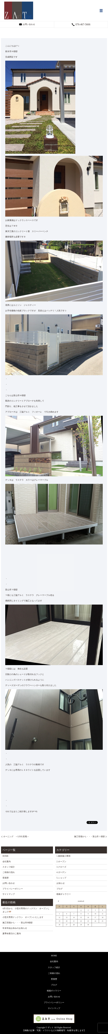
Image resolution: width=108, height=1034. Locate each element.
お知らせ (60, 883)
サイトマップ (8, 894)
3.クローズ (61, 867)
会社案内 (6, 861)
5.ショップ (61, 878)
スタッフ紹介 (8, 867)
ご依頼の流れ (8, 872)
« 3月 (59, 901)
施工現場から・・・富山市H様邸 (17, 923)
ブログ (59, 889)
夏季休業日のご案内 (11, 933)
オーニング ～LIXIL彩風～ (16, 836)
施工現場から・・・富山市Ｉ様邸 (89, 836)
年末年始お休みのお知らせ (14, 928)
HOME (5, 856)
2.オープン (61, 861)
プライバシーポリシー (12, 889)
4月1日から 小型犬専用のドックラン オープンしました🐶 (25, 910)
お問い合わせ (8, 883)
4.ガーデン (61, 872)
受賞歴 (5, 878)
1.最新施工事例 (63, 856)
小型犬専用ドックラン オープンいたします (22, 917)
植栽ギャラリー (63, 894)
